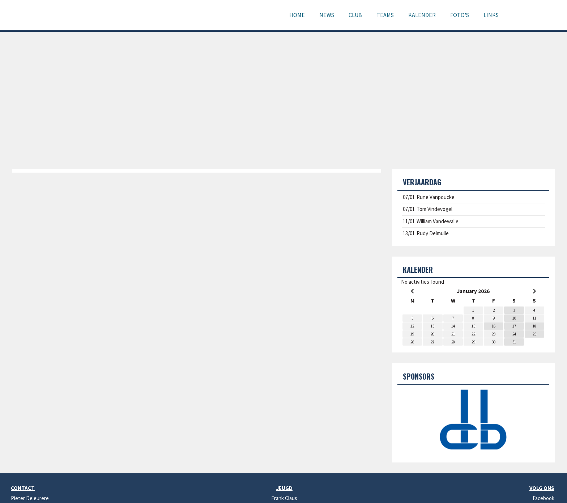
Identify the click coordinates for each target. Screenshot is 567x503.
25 (534, 334)
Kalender (422, 14)
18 (534, 326)
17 (514, 326)
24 (514, 334)
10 (514, 318)
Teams (385, 14)
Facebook (543, 498)
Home (297, 14)
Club (355, 14)
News (326, 14)
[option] (473, 421)
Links (491, 14)
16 (493, 326)
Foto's (459, 14)
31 (514, 342)
